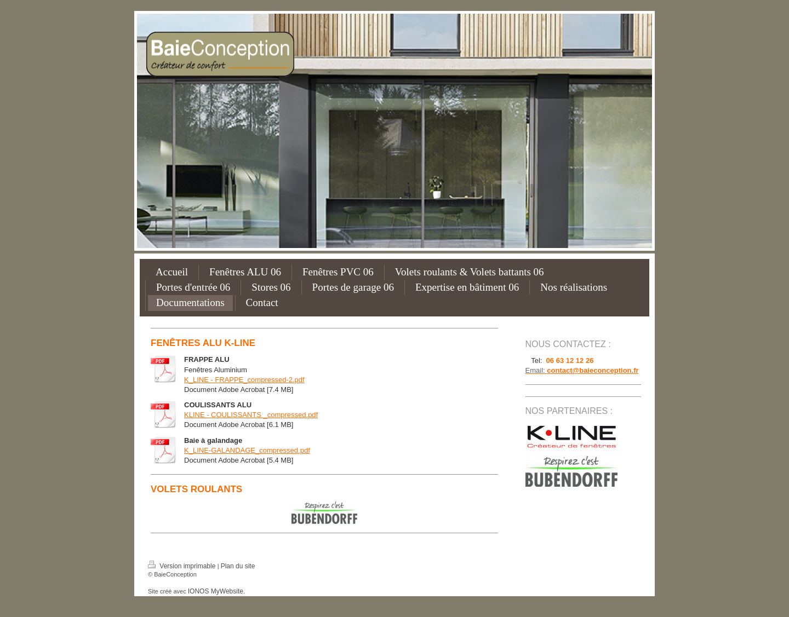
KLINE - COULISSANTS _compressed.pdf (251, 415)
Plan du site (238, 566)
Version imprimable (183, 566)
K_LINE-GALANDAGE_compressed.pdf (247, 450)
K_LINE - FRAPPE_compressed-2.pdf (244, 380)
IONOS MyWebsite (215, 591)
